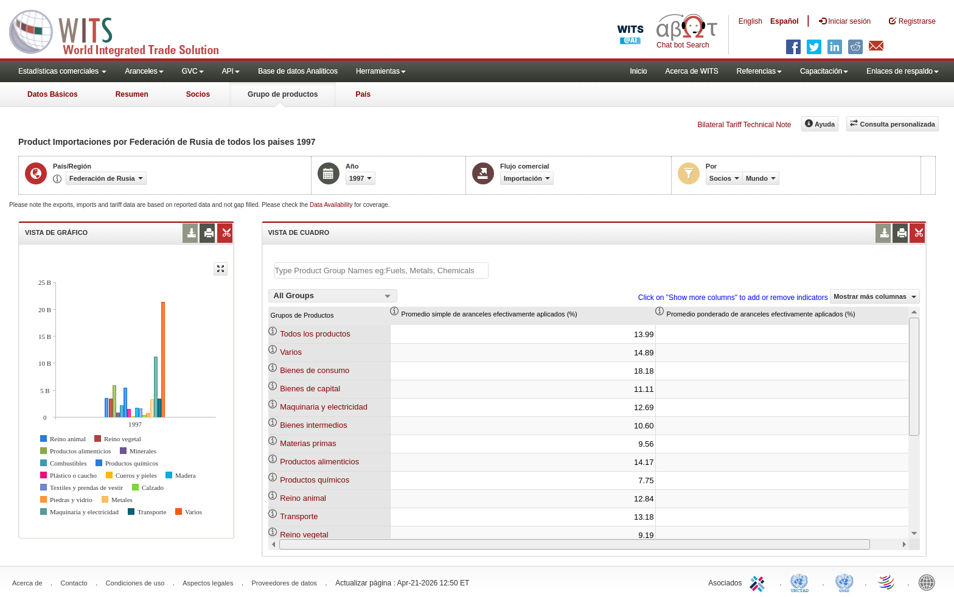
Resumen (132, 94)
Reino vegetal (304, 534)
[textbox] (381, 270)
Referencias (759, 71)
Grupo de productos (283, 94)
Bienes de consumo (314, 370)
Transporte (299, 516)
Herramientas (381, 71)
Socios (198, 94)
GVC (193, 71)
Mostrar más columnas (875, 296)
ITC (759, 582)
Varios (291, 352)
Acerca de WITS (691, 71)
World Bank (929, 582)
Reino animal (303, 498)
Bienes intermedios (313, 425)
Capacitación (824, 71)
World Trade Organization (887, 582)
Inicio (638, 71)
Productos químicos (314, 479)
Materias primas (308, 443)
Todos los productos (315, 333)
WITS (121, 30)
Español (784, 21)
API (231, 71)
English (750, 21)
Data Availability (332, 204)
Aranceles (144, 71)
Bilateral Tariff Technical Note (744, 124)
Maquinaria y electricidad (323, 406)
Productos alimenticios (319, 461)
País (363, 94)
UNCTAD (802, 582)
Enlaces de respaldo (902, 71)
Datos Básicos (52, 94)
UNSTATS (844, 582)
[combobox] (332, 295)
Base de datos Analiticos (298, 71)
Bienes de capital (310, 388)
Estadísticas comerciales (62, 71)
